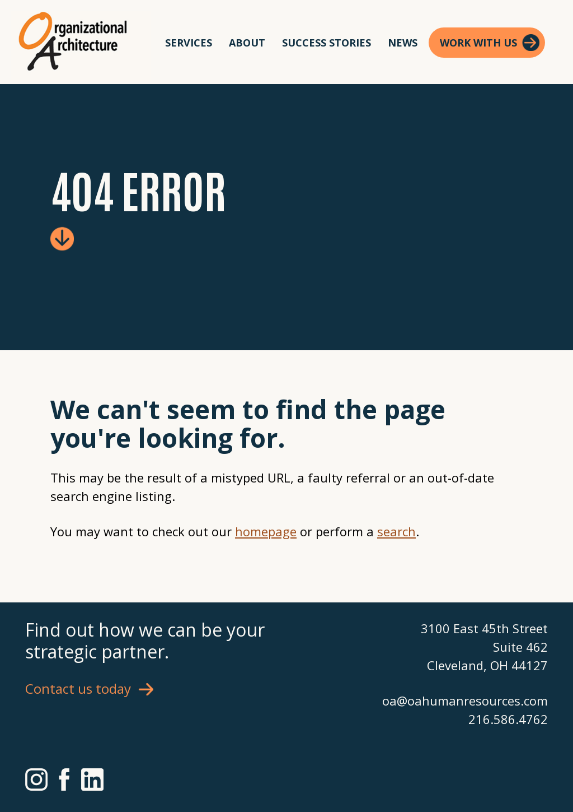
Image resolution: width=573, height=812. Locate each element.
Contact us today (78, 688)
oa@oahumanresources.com (465, 700)
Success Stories (326, 42)
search (396, 531)
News (402, 42)
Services (188, 42)
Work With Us (478, 42)
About (247, 42)
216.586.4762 (508, 719)
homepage (266, 531)
